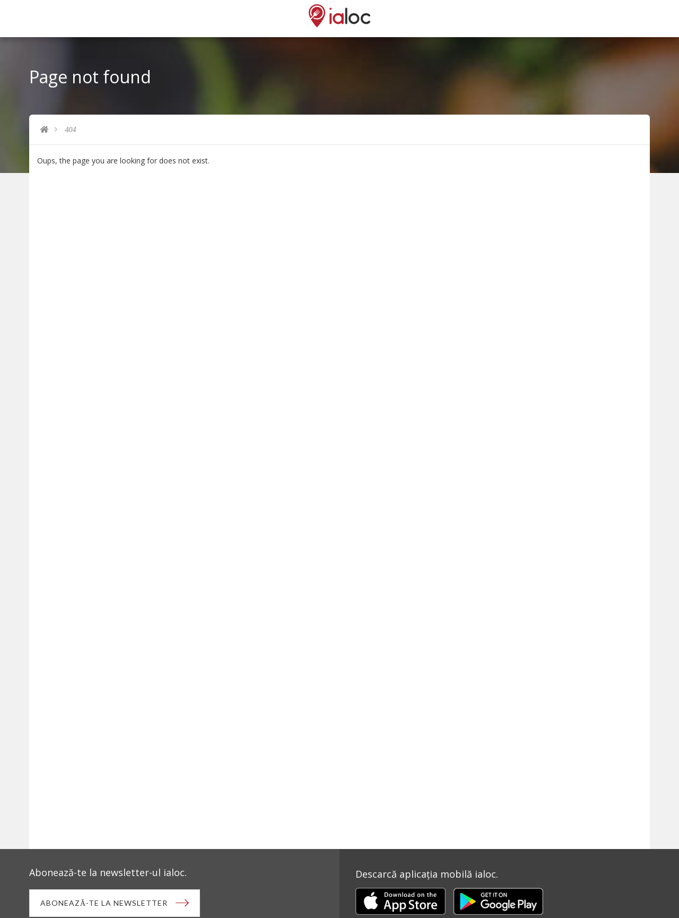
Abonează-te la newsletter (104, 902)
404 (70, 130)
